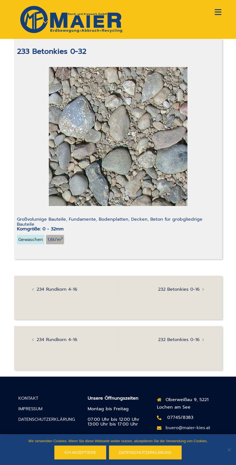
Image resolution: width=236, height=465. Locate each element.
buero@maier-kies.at (188, 427)
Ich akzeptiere (80, 452)
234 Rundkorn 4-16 (57, 289)
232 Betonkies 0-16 (179, 289)
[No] (229, 449)
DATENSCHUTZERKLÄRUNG (46, 419)
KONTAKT (28, 398)
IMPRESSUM (30, 409)
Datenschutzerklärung (145, 452)
